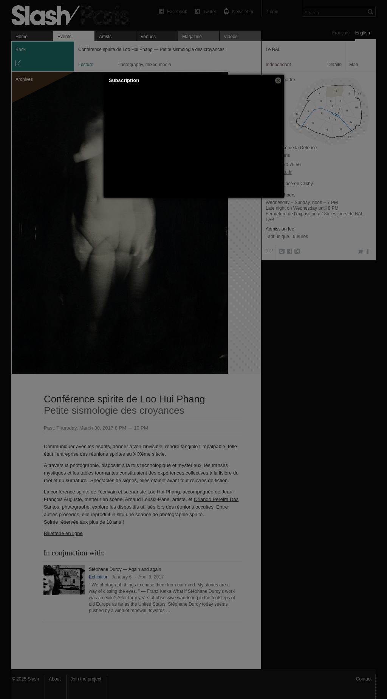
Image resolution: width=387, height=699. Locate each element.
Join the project (86, 679)
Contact (364, 679)
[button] (278, 80)
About (54, 679)
